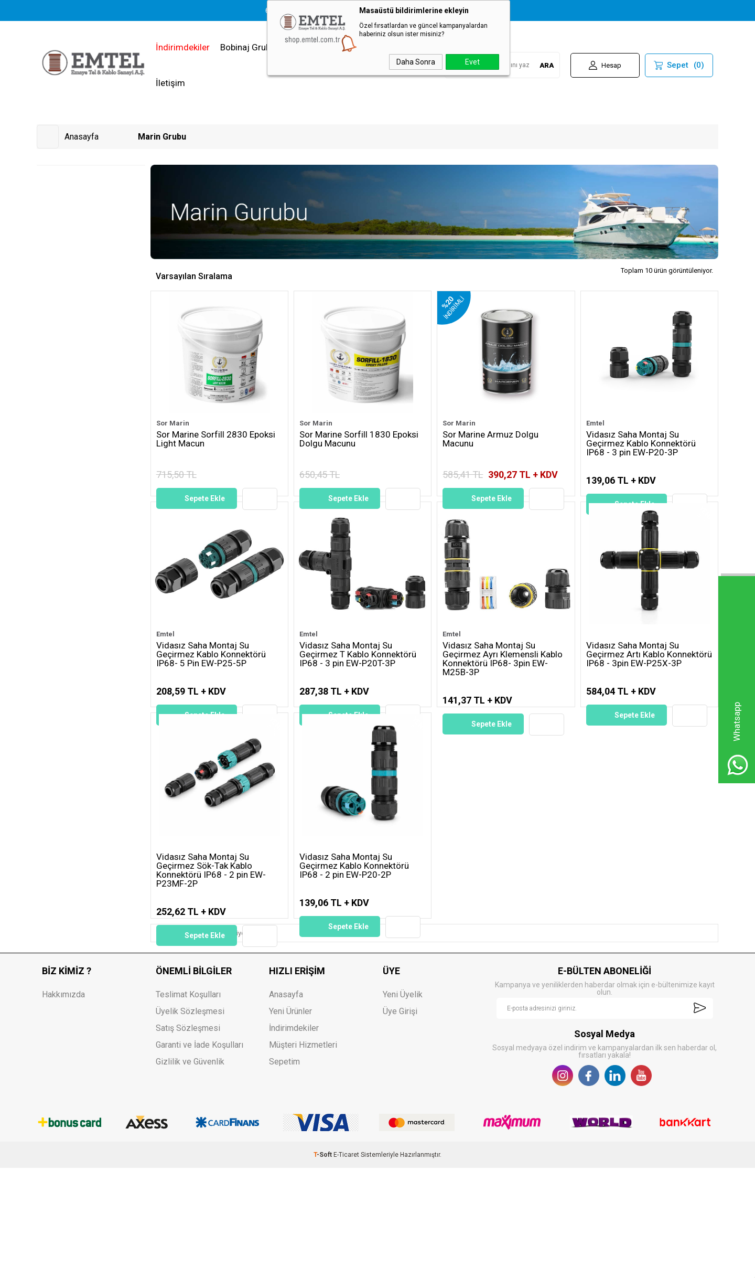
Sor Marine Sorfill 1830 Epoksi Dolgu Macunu (358, 439)
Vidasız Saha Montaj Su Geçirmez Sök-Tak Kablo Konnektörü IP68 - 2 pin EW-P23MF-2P (211, 944)
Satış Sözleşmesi (188, 1138)
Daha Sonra (415, 62)
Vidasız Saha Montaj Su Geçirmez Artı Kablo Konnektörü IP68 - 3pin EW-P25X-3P (649, 691)
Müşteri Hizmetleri (303, 1155)
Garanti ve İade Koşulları (199, 1155)
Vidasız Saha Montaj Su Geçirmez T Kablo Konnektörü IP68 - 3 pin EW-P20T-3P (357, 691)
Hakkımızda (63, 1105)
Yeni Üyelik (403, 1105)
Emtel (595, 423)
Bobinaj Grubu (247, 47)
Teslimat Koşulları (188, 1105)
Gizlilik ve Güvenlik (190, 1172)
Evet (472, 62)
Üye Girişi (400, 1121)
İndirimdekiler (183, 47)
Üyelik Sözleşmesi (190, 1121)
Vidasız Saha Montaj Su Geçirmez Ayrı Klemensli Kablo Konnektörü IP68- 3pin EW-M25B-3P (503, 695)
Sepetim (284, 1172)
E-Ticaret (346, 1265)
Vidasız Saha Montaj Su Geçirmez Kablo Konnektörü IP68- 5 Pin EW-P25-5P (211, 691)
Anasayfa (286, 1105)
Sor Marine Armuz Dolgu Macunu (490, 439)
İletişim (170, 83)
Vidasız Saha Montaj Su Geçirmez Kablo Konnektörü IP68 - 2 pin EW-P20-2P (354, 939)
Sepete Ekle (205, 498)
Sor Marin (172, 423)
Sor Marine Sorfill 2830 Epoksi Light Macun (215, 439)
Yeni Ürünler (290, 1121)
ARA (547, 65)
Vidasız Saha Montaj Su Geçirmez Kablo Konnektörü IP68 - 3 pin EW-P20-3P (641, 443)
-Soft (323, 1265)
